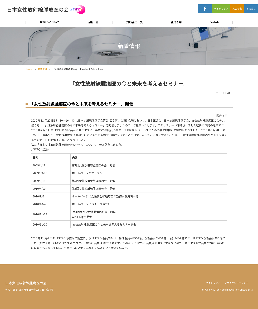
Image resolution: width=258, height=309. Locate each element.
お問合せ (251, 8)
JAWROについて (49, 22)
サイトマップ (221, 8)
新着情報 (42, 69)
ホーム (29, 69)
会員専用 (176, 22)
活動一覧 (93, 22)
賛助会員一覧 (134, 22)
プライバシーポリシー (237, 282)
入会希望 (237, 8)
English (214, 22)
